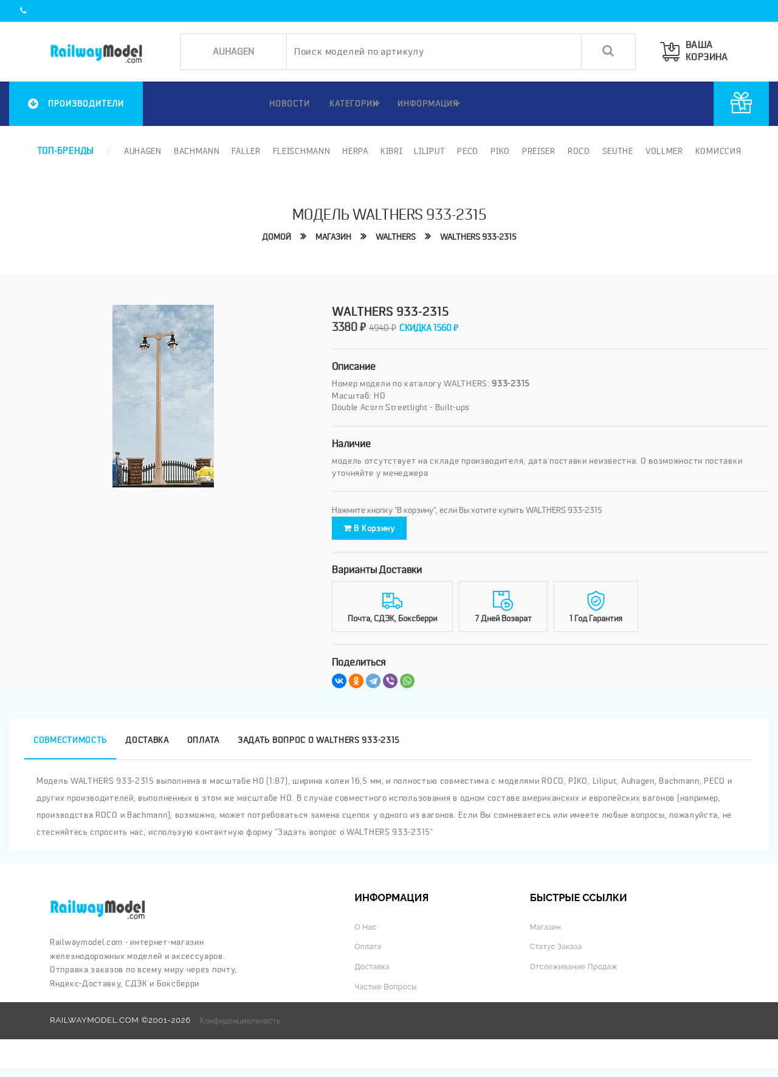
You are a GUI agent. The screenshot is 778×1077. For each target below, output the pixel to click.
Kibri (390, 150)
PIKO (499, 150)
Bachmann (196, 150)
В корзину (385, 532)
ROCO (577, 150)
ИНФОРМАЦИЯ (430, 103)
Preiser (537, 150)
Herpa (355, 150)
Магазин (331, 236)
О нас (366, 935)
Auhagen (141, 150)
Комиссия (717, 150)
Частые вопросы (388, 995)
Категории (354, 103)
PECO (466, 150)
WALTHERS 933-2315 (480, 236)
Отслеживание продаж (577, 975)
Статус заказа (558, 955)
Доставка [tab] (147, 748)
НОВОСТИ (281, 103)
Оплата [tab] (203, 748)
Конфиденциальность (240, 1029)
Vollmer (663, 150)
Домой (273, 236)
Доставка (373, 975)
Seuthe (616, 150)
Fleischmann (300, 150)
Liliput (428, 150)
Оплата (369, 955)
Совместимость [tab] (70, 748)
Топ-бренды (65, 150)
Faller (245, 150)
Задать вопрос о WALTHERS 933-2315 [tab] (319, 748)
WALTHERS (395, 236)
